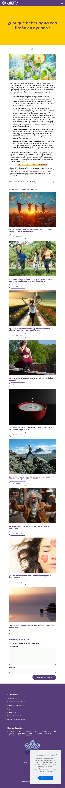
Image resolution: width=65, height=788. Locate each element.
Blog (8, 709)
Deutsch (28, 731)
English (36, 731)
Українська (29, 735)
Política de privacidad (14, 716)
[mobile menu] (62, 3)
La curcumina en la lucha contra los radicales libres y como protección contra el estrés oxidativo (31, 280)
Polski (30, 733)
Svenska (12, 735)
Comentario (14, 646)
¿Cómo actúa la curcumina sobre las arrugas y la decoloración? (30, 577)
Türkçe (20, 735)
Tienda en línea (12, 698)
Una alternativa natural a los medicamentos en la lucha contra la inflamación (30, 231)
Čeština (11, 731)
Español (44, 731)
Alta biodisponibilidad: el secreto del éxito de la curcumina (29, 527)
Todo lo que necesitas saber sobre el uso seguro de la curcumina (32, 626)
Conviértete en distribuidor (16, 705)
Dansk (20, 731)
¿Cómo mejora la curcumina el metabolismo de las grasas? (31, 379)
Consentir (45, 778)
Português (38, 733)
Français (53, 731)
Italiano (11, 733)
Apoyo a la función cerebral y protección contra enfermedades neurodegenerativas (29, 330)
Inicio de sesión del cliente (16, 702)
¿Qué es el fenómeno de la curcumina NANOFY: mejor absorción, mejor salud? (31, 428)
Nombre (12, 668)
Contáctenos (11, 712)
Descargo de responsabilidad (17, 719)
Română (48, 733)
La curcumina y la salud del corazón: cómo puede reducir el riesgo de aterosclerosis (30, 478)
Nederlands (21, 733)
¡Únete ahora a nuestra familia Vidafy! (32, 165)
